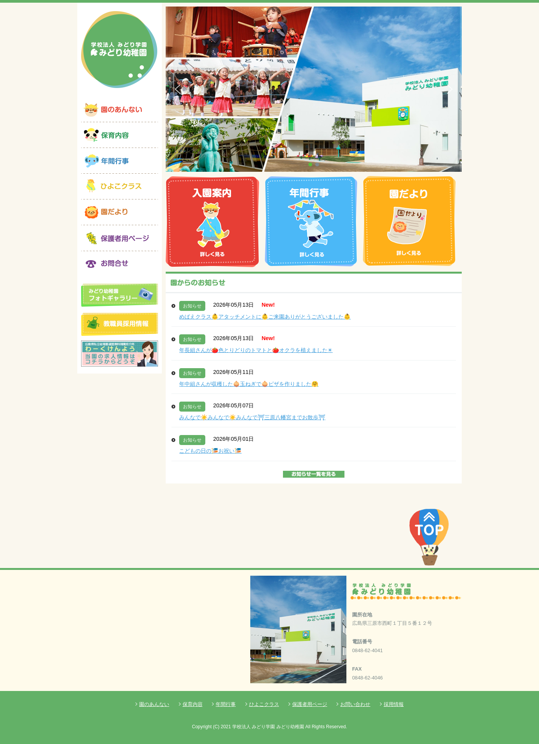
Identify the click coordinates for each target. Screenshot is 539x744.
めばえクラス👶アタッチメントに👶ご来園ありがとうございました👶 (265, 317)
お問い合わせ (355, 704)
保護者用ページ (309, 704)
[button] (177, 89)
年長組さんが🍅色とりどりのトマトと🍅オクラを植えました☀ (256, 350)
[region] (314, 89)
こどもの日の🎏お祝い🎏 (210, 451)
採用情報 (394, 704)
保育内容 (193, 704)
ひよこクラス (264, 704)
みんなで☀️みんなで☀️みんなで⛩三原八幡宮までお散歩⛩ (252, 417)
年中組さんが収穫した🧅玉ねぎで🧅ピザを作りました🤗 (248, 384)
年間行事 (226, 704)
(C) (216, 726)
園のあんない (154, 704)
